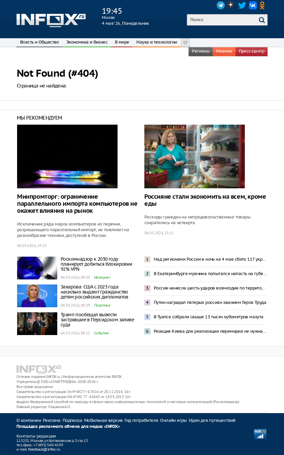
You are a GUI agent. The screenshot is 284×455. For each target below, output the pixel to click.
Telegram (221, 5)
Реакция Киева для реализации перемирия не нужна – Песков (210, 331)
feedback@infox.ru (44, 449)
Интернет (102, 277)
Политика (102, 305)
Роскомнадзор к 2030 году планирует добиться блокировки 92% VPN (96, 264)
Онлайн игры (173, 420)
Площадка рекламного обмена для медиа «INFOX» (68, 426)
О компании (28, 420)
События (101, 333)
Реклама (52, 420)
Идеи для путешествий (212, 420)
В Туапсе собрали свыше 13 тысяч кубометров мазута (209, 316)
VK (253, 5)
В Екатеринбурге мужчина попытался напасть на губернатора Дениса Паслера (210, 273)
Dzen (231, 5)
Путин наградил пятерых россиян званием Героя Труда (210, 302)
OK (264, 5)
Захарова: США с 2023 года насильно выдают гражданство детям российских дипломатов (94, 292)
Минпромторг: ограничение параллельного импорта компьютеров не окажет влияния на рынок (77, 203)
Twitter (242, 5)
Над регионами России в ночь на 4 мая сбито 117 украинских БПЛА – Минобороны (210, 259)
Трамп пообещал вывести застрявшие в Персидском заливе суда (97, 320)
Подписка (72, 420)
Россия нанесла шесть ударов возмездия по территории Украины (210, 287)
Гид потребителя (141, 420)
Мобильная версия (103, 420)
